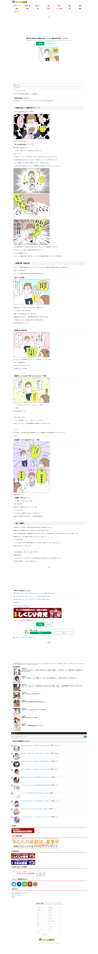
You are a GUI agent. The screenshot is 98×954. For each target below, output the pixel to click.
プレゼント (17, 11)
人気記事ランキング (41, 907)
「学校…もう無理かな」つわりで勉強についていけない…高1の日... (35, 768)
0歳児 (69, 5)
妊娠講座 (39, 909)
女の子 (26, 637)
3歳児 (27, 8)
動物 (80, 8)
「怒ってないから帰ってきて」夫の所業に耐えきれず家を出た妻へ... (35, 776)
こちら (31, 663)
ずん (56, 776)
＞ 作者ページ (40, 632)
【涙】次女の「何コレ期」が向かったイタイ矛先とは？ (34, 709)
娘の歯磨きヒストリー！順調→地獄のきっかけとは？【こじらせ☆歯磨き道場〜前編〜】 (34, 100)
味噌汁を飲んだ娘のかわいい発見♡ (30, 717)
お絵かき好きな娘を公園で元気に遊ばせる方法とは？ (34, 701)
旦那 (69, 8)
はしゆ (18, 85)
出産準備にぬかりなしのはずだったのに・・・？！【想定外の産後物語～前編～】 (33, 596)
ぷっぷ (55, 792)
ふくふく (56, 768)
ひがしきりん (57, 745)
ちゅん (54, 808)
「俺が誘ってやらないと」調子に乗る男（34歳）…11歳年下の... (34, 808)
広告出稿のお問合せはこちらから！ (20, 893)
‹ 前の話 (40, 43)
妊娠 (48, 5)
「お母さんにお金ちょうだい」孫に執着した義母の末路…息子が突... (35, 760)
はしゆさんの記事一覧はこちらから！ (23, 605)
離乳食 (38, 923)
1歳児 (80, 5)
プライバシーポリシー (17, 894)
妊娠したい (38, 5)
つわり (50, 912)
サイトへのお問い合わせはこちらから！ (21, 891)
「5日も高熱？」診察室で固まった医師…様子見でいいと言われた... (35, 753)
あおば (56, 816)
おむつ (38, 920)
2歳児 (17, 8)
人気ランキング (17, 5)
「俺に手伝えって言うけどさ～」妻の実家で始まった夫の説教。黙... (35, 800)
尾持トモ (57, 760)
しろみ (56, 784)
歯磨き (30, 637)
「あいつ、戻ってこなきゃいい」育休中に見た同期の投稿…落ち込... (35, 784)
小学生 (48, 8)
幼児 (38, 8)
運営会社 (14, 896)
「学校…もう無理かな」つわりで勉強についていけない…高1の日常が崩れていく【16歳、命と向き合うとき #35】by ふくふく (50, 677)
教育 (38, 926)
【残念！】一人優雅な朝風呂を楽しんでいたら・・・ (34, 725)
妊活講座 (51, 907)
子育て (59, 5)
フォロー (17, 620)
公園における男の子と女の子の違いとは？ (31, 693)
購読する (14, 732)
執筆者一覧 (27, 5)
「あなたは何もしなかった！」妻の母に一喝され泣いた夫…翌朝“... (35, 745)
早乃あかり (56, 753)
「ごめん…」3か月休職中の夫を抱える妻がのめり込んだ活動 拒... (35, 792)
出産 (38, 915)
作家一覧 (49, 43)
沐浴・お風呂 (51, 920)
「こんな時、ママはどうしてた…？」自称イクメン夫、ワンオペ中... (35, 816)
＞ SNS (63, 632)
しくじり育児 (59, 8)
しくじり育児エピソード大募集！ (22, 607)
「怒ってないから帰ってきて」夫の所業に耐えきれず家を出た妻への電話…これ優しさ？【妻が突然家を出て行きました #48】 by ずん (52, 685)
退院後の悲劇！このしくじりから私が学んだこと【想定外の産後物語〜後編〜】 (33, 599)
